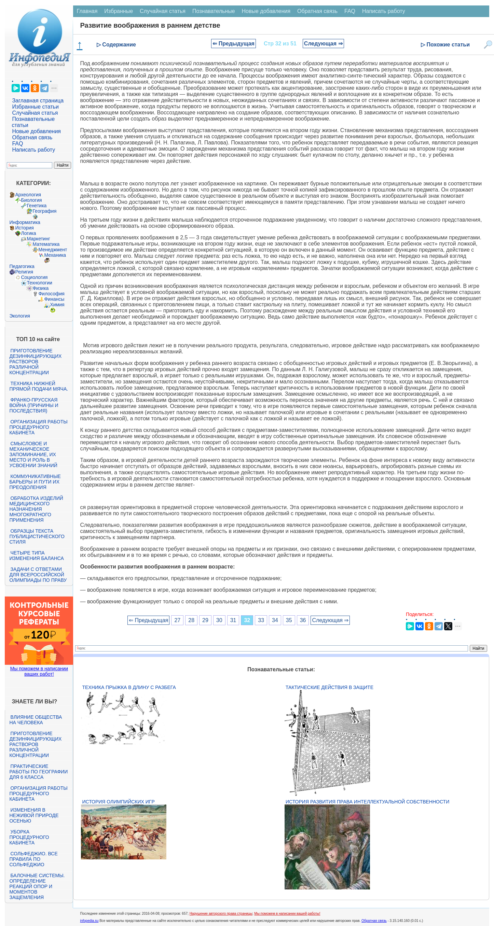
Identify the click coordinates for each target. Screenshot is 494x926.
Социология (34, 277)
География (44, 211)
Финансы (54, 299)
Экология (19, 316)
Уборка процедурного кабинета (29, 837)
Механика (55, 255)
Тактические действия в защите (329, 687)
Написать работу (33, 150)
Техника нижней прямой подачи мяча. (38, 386)
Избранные (118, 11)
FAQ (17, 143)
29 (205, 620)
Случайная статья (35, 113)
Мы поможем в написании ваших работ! (39, 671)
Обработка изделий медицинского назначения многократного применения (36, 509)
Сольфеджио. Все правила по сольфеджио (33, 859)
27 (177, 620)
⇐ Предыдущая (233, 43)
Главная (87, 11)
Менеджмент (52, 249)
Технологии (39, 282)
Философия (51, 293)
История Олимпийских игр (118, 801)
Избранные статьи (35, 107)
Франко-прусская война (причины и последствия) (33, 405)
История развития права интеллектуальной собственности (367, 801)
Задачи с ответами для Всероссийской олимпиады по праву (38, 574)
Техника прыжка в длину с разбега (129, 687)
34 (275, 620)
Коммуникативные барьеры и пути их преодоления (34, 482)
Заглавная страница (38, 100)
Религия (24, 272)
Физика (40, 288)
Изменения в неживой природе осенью (33, 815)
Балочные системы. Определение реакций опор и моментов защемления (37, 886)
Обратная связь (32, 137)
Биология (31, 200)
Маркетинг (38, 238)
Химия (57, 304)
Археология (28, 194)
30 (219, 620)
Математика (45, 244)
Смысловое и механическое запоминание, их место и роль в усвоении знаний (33, 454)
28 (191, 620)
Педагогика (21, 266)
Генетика (36, 205)
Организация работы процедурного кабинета (38, 427)
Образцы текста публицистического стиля (36, 536)
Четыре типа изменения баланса (36, 555)
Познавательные (213, 11)
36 (303, 620)
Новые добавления (36, 131)
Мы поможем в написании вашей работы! (287, 913)
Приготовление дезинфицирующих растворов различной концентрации (35, 361)
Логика (28, 233)
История (24, 227)
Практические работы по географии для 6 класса (38, 771)
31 (233, 620)
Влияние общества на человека (35, 719)
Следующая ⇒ (323, 43)
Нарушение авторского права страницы (221, 913)
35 (289, 620)
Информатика (24, 222)
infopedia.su (89, 921)
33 (261, 620)
